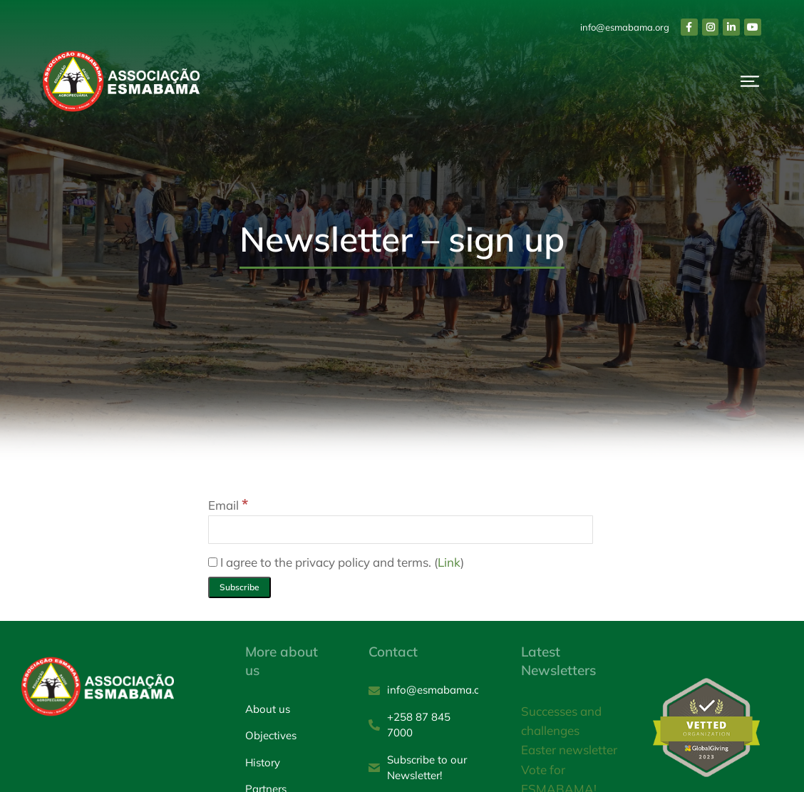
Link (449, 562)
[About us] (285, 709)
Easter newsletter (569, 749)
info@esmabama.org (624, 27)
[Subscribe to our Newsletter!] (423, 768)
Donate (722, 89)
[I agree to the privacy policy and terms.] (212, 562)
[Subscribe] (239, 587)
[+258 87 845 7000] (423, 725)
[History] (285, 763)
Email (228, 505)
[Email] (400, 529)
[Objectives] (285, 736)
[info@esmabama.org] (423, 690)
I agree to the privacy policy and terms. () (336, 562)
